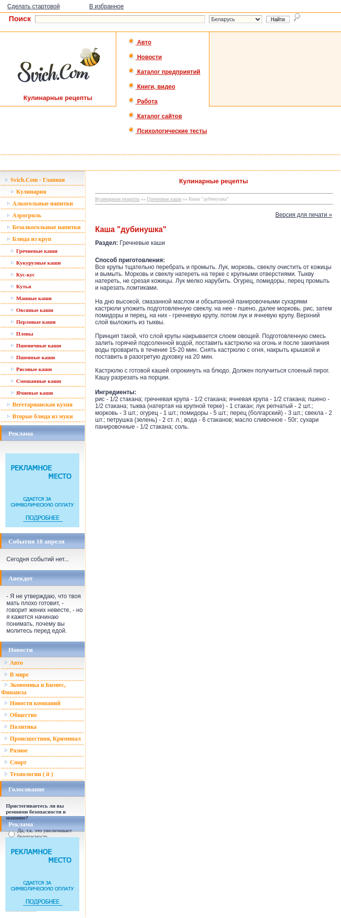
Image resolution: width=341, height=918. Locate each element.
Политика (20, 726)
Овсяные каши (31, 310)
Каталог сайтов (155, 116)
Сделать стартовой (33, 6)
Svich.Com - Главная (34, 179)
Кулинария (28, 191)
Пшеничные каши (35, 345)
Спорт (15, 762)
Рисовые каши (31, 369)
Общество (20, 715)
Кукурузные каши (35, 263)
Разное (16, 750)
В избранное (106, 6)
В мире (16, 674)
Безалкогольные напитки (43, 227)
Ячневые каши (31, 393)
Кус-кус (22, 274)
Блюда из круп (28, 239)
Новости (145, 57)
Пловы (21, 334)
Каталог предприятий (164, 71)
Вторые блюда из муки (39, 416)
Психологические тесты (167, 131)
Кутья (20, 286)
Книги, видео (151, 86)
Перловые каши (33, 322)
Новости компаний (32, 703)
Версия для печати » (303, 214)
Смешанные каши (35, 381)
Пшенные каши (32, 357)
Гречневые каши (34, 251)
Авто (139, 42)
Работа (143, 101)
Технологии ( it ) (28, 774)
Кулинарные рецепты (117, 199)
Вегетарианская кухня (39, 404)
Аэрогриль (23, 215)
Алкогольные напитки (39, 203)
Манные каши (31, 298)
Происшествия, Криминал (42, 738)
